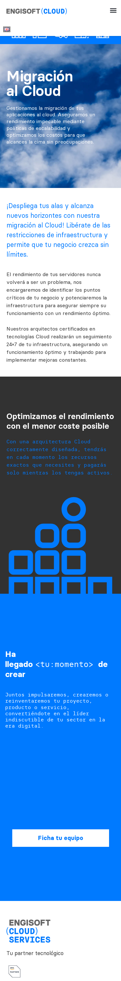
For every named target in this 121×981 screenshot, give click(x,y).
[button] (113, 10)
